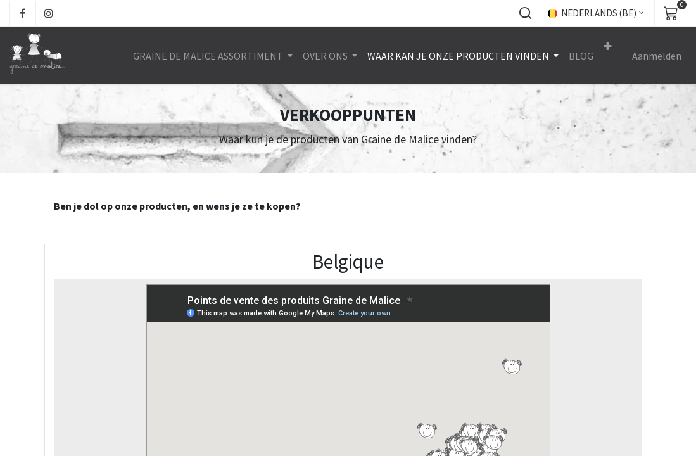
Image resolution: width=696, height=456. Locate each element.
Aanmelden (656, 55)
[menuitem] (581, 56)
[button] (525, 13)
